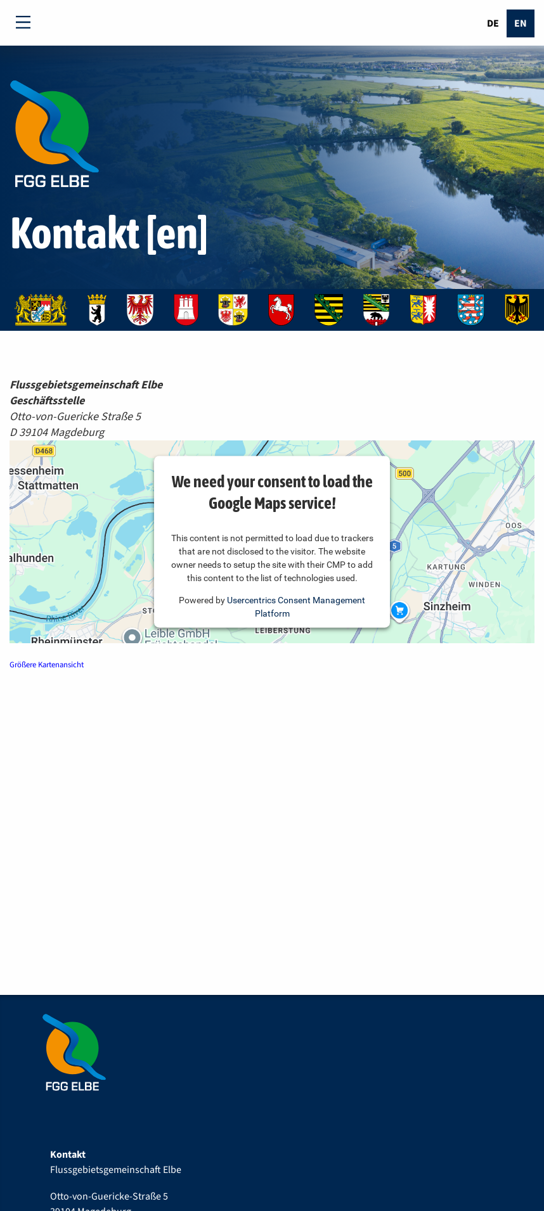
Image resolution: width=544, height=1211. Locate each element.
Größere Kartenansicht (47, 664)
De (493, 23)
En (520, 23)
